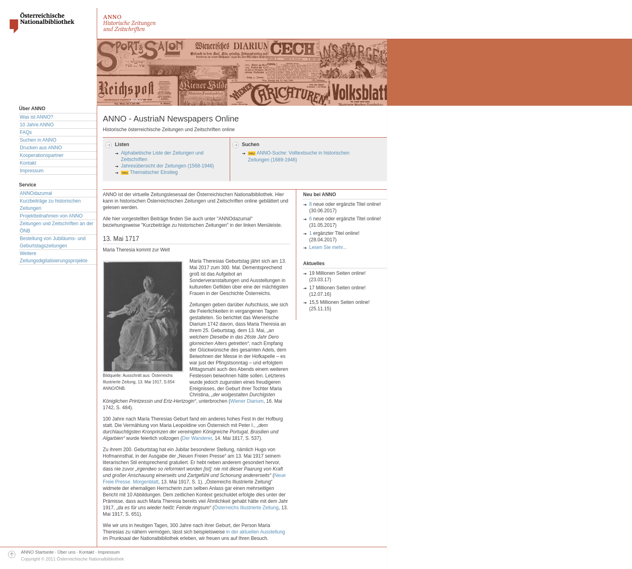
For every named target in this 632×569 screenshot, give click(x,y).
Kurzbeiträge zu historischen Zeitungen (50, 204)
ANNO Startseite (37, 552)
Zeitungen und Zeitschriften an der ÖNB (57, 227)
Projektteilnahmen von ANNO (51, 216)
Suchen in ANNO (38, 140)
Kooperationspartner (42, 155)
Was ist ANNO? (36, 117)
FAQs (26, 132)
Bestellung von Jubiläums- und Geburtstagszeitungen (52, 242)
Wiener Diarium (247, 401)
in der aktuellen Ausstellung (255, 532)
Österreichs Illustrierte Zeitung (246, 507)
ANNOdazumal (36, 193)
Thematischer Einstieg (154, 172)
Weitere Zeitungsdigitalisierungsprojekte (53, 257)
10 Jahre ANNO (37, 125)
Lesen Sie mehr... (328, 247)
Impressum (32, 171)
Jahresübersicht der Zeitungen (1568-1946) (167, 166)
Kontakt (28, 163)
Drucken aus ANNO (41, 148)
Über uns (67, 552)
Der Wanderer (197, 438)
